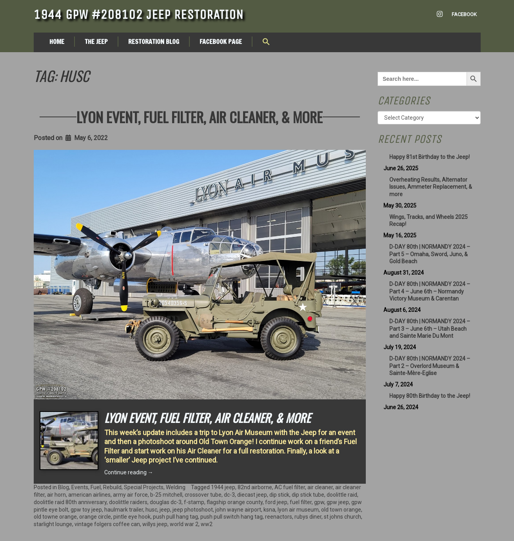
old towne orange (55, 517)
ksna (269, 509)
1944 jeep (223, 487)
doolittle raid (342, 495)
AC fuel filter (289, 487)
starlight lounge (53, 524)
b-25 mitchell (166, 495)
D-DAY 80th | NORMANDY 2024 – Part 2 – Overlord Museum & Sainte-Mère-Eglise (429, 366)
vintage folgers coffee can (107, 524)
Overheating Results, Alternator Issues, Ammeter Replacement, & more (430, 187)
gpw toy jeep (86, 509)
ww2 (207, 524)
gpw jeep (338, 502)
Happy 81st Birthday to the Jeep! (429, 157)
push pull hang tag (175, 517)
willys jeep (154, 524)
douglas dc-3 (166, 502)
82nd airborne (255, 487)
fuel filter (301, 502)
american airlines (89, 495)
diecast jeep (252, 495)
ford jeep (276, 502)
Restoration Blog (153, 41)
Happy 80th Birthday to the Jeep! (429, 396)
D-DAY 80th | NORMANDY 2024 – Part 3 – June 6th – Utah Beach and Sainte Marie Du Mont (429, 328)
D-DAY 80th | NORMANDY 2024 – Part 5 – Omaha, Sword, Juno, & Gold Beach (429, 254)
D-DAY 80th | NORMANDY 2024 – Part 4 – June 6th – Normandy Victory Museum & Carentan (429, 291)
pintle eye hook (132, 517)
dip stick (279, 495)
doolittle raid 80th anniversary (70, 502)
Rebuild (112, 487)
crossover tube (203, 495)
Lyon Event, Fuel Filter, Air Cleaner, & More (199, 116)
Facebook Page (221, 41)
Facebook (464, 14)
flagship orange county (235, 502)
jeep (165, 509)
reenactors (278, 517)
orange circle (95, 517)
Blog (63, 487)
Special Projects (143, 487)
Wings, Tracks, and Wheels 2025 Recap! (428, 221)
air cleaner (320, 487)
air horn (56, 495)
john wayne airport (238, 509)
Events (79, 487)
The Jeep (96, 41)
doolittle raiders (128, 502)
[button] (266, 42)
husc (151, 509)
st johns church (342, 517)
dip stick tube (308, 495)
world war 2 (184, 524)
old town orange (341, 509)
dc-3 (229, 495)
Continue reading (128, 472)
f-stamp (194, 502)
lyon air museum (298, 509)
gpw (319, 502)
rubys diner (307, 517)
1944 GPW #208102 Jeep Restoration (138, 14)
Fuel (96, 487)
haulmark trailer (123, 509)
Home (56, 41)
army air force (130, 495)
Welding (175, 487)
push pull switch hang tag (231, 517)
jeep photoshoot (193, 509)
